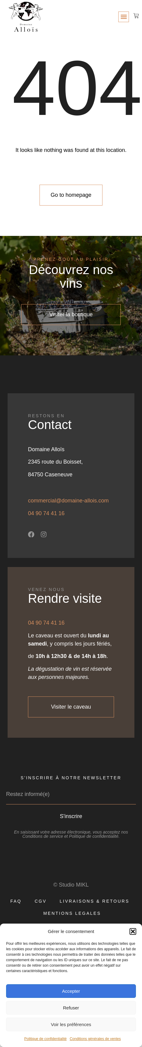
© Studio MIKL (70, 885)
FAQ (16, 901)
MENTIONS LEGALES (72, 913)
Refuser (71, 1007)
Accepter (71, 991)
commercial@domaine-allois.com (68, 501)
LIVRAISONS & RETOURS (94, 901)
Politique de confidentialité (45, 1039)
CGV (41, 901)
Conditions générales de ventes (95, 1039)
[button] (133, 931)
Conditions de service (43, 836)
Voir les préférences (71, 1024)
